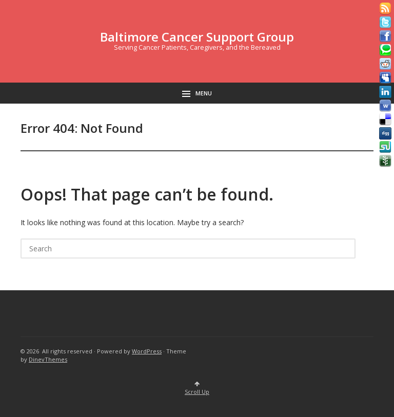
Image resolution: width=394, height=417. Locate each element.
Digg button (385, 133)
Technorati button (385, 50)
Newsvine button (385, 161)
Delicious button (385, 119)
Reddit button (385, 64)
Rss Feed (385, 9)
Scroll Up (197, 388)
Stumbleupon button (385, 147)
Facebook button (385, 36)
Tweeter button (385, 22)
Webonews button (385, 106)
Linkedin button (385, 92)
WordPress (147, 351)
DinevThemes (48, 359)
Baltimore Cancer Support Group (197, 36)
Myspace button (385, 78)
